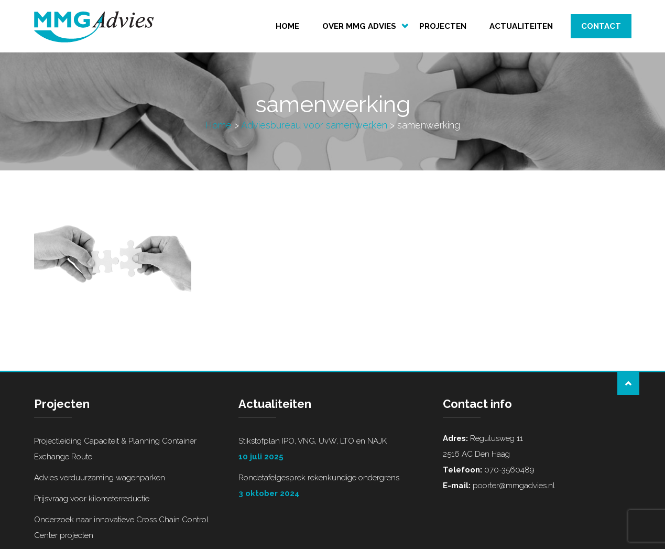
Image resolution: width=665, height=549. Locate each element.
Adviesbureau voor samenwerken (314, 125)
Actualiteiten (521, 26)
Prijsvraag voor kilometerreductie (91, 498)
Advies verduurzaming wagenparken (99, 477)
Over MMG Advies (359, 26)
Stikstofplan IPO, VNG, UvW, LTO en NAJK (332, 450)
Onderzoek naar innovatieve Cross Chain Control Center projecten (121, 527)
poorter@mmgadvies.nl (513, 485)
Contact (601, 26)
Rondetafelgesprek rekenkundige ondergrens (332, 487)
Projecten (442, 26)
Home (287, 26)
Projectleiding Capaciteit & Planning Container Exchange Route (115, 448)
